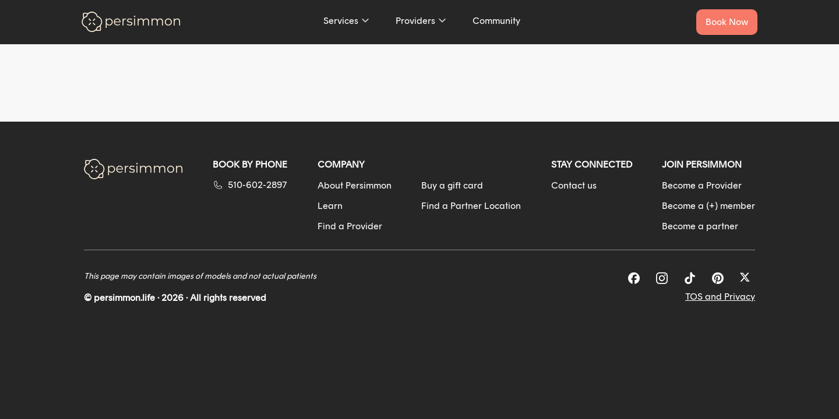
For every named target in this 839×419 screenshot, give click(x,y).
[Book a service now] (726, 22)
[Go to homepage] (131, 22)
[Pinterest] (717, 278)
